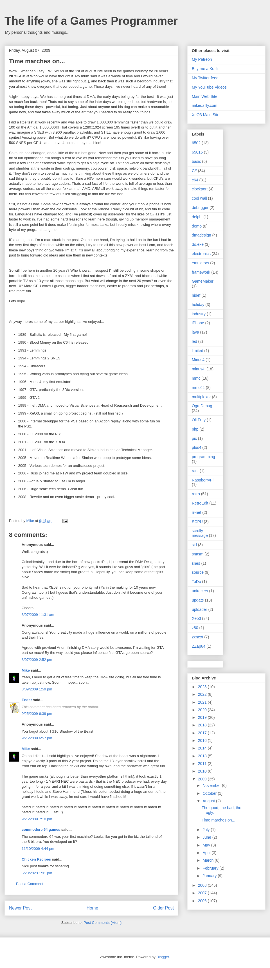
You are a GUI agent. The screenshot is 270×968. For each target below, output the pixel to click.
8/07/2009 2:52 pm (37, 660)
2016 (203, 740)
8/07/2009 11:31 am (38, 615)
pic (194, 438)
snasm (197, 554)
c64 (195, 180)
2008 (203, 885)
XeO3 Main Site (205, 114)
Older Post (163, 908)
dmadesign (201, 235)
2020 (203, 710)
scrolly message (200, 533)
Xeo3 (196, 618)
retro (196, 494)
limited (197, 350)
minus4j (198, 369)
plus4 (196, 447)
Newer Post (20, 908)
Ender (27, 700)
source (198, 572)
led (194, 341)
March (208, 860)
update (198, 600)
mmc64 (198, 387)
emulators (200, 263)
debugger (200, 207)
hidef (196, 295)
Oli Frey (199, 420)
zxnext (197, 637)
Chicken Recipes (36, 859)
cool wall (199, 198)
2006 (203, 901)
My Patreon (202, 59)
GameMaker (202, 281)
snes (196, 563)
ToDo (196, 581)
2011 (203, 763)
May (206, 845)
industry (199, 314)
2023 (203, 687)
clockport (200, 189)
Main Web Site (204, 96)
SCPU (197, 521)
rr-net (196, 512)
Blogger (162, 957)
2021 (203, 702)
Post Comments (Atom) (103, 922)
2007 (203, 893)
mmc (196, 378)
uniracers (200, 591)
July (206, 829)
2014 (203, 748)
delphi (197, 217)
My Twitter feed (205, 78)
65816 (197, 152)
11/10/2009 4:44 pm (38, 849)
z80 (195, 627)
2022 (203, 694)
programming (203, 456)
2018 (203, 725)
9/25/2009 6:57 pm (37, 738)
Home (92, 908)
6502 (196, 143)
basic (196, 161)
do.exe (198, 244)
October (210, 793)
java (195, 332)
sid (194, 544)
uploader (199, 609)
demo (197, 226)
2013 (203, 756)
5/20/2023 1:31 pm (37, 873)
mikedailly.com (204, 105)
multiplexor (201, 397)
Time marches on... (218, 820)
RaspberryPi (202, 480)
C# (194, 170)
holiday (198, 304)
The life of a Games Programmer (91, 21)
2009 (203, 779)
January (210, 876)
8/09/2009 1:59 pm (37, 689)
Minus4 (198, 359)
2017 (203, 733)
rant (195, 471)
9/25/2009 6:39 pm (37, 714)
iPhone (198, 323)
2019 (203, 717)
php (195, 429)
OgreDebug (202, 406)
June (207, 837)
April (207, 852)
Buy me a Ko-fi (205, 68)
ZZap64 (198, 646)
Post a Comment (29, 884)
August (209, 801)
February (210, 868)
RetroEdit (200, 503)
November (212, 785)
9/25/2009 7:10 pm (37, 819)
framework (201, 272)
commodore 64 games (41, 829)
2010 (203, 771)
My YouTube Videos (209, 87)
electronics (201, 253)
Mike (26, 670)
